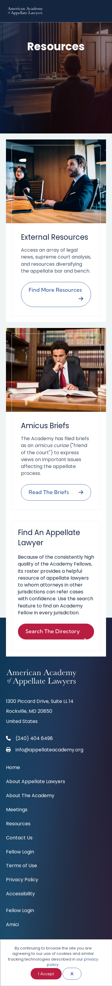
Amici (12, 925)
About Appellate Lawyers (35, 782)
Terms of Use (21, 866)
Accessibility (20, 894)
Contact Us (19, 838)
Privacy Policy (22, 880)
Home (13, 768)
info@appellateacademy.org (49, 749)
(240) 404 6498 (34, 738)
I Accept (46, 973)
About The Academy (30, 796)
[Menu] (102, 11)
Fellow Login (20, 852)
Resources (18, 824)
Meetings (16, 810)
